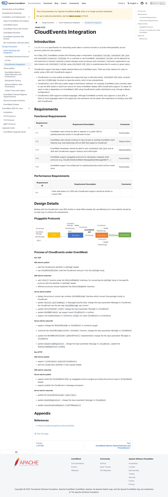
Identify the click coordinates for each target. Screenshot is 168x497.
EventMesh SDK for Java (12, 108)
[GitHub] (142, 3)
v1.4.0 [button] (120, 3)
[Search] (157, 3)
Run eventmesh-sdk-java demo (16, 43)
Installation (8, 112)
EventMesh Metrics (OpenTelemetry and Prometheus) (13, 74)
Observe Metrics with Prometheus (13, 85)
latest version (75, 16)
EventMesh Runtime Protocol (17, 56)
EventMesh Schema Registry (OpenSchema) (15, 95)
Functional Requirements (147, 17)
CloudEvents (39, 47)
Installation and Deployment (14, 17)
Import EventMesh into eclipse (16, 21)
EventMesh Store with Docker (15, 29)
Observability (8, 68)
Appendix (141, 35)
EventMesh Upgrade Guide (14, 132)
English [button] (131, 3)
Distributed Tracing (13, 80)
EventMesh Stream (11, 104)
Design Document (9, 46)
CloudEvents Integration (15, 64)
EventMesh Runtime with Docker (13, 37)
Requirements (142, 14)
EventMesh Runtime (11, 33)
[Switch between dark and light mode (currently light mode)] (146, 3)
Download (48, 3)
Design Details (142, 24)
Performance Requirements (148, 20)
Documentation (34, 3)
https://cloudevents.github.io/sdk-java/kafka (56, 426)
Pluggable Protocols (146, 27)
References (143, 39)
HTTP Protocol (9, 116)
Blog (56, 3)
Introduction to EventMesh (13, 9)
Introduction (142, 11)
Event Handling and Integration (11, 51)
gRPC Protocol (9, 124)
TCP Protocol (8, 120)
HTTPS (7, 60)
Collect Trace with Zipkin (15, 90)
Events (64, 3)
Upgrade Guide (8, 128)
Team (84, 3)
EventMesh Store (10, 25)
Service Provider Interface (14, 100)
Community (74, 3)
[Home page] (36, 22)
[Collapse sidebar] (16, 452)
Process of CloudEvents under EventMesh (149, 31)
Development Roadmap (11, 13)
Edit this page (41, 434)
